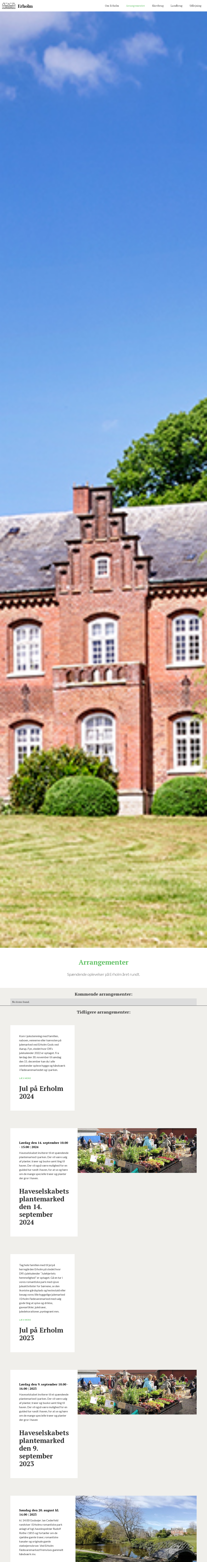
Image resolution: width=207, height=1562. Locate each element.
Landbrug (176, 5)
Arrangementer (135, 5)
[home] (17, 6)
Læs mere (25, 1078)
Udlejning (196, 5)
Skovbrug (158, 5)
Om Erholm (112, 5)
